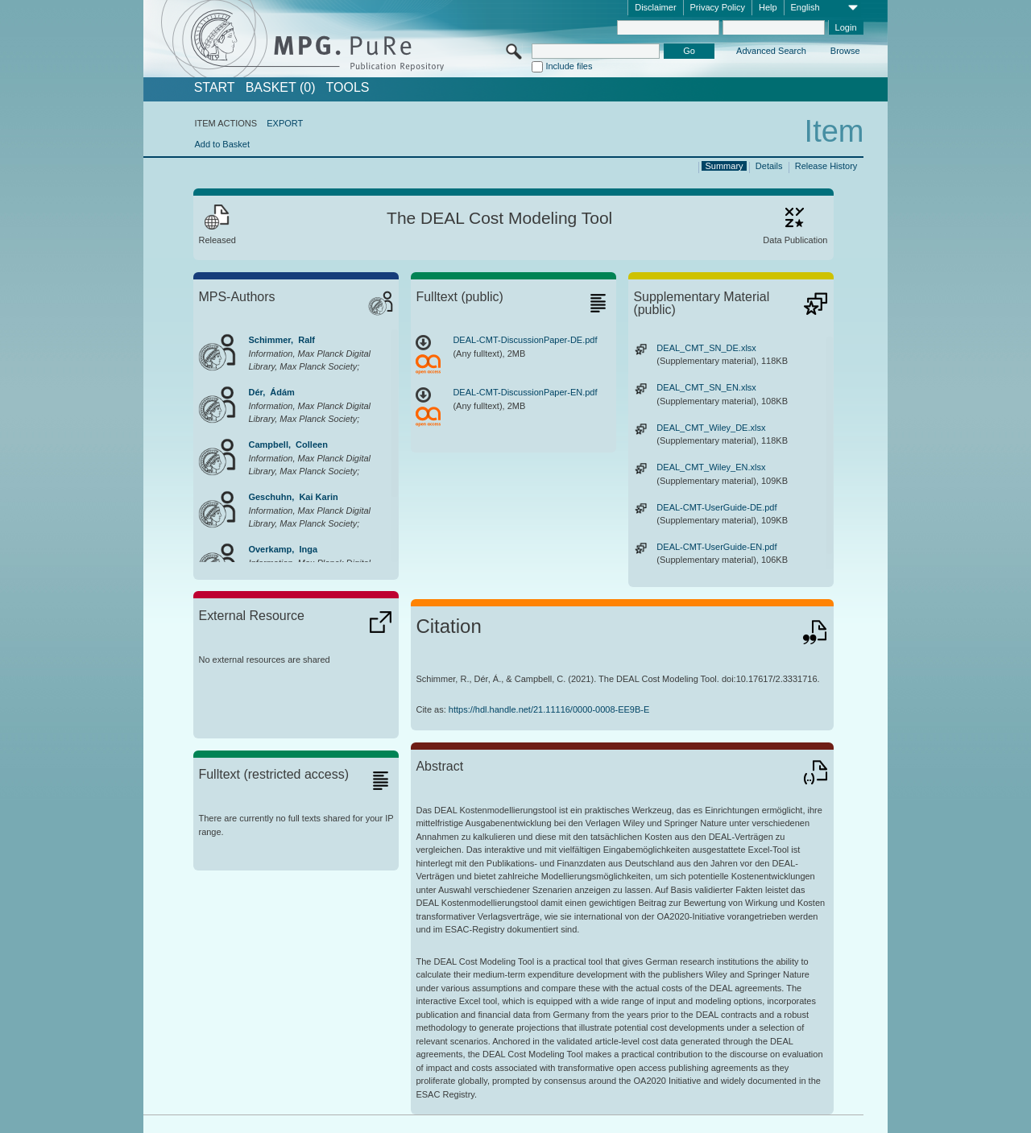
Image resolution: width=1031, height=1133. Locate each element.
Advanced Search (771, 51)
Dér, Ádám (271, 392)
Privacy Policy (717, 7)
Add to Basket (222, 144)
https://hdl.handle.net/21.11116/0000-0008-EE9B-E (549, 709)
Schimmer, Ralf (281, 340)
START (214, 87)
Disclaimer (655, 7)
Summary (724, 166)
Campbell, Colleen (287, 444)
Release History (826, 166)
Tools (348, 87)
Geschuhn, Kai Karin (292, 497)
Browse (845, 51)
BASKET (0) (281, 87)
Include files (568, 66)
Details (769, 166)
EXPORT (285, 123)
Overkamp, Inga (282, 549)
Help (768, 7)
